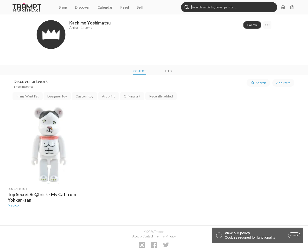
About (136, 236)
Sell (140, 7)
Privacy (171, 236)
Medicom (14, 205)
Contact (147, 236)
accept (294, 235)
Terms (159, 236)
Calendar (105, 7)
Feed (124, 7)
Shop (63, 7)
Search (258, 83)
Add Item (283, 83)
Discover (82, 7)
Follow (252, 25)
